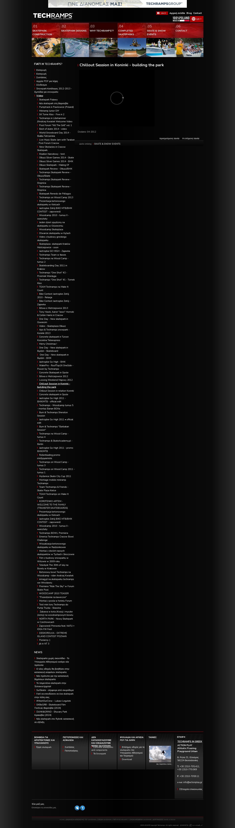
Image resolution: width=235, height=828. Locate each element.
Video (39, 95)
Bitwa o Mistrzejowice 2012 (53, 376)
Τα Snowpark (99, 753)
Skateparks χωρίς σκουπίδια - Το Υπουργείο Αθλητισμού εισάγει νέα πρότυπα (51, 662)
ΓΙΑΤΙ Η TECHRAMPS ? (121, 820)
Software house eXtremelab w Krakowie (195, 825)
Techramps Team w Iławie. (52, 254)
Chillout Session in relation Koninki (56, 390)
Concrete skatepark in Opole (53, 394)
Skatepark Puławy (48, 99)
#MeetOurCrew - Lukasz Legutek (53, 700)
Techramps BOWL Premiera (53, 533)
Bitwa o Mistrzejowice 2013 (53, 308)
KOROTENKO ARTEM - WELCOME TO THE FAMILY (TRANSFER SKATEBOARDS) (52, 504)
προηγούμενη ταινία (169, 138)
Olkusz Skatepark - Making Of (54, 165)
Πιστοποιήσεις (71, 750)
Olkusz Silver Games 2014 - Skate (56, 157)
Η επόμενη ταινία (190, 138)
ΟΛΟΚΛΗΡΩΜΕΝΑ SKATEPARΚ (140, 820)
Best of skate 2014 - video (53, 128)
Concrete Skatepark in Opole (53, 372)
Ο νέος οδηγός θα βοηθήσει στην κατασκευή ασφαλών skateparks (51, 670)
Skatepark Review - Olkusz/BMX (55, 168)
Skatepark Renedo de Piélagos (55, 193)
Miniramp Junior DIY (49, 110)
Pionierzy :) (44, 640)
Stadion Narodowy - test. (52, 153)
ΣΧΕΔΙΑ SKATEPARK (105, 820)
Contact (197, 13)
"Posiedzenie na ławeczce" (53, 597)
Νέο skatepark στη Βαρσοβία (53, 103)
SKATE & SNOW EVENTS (107, 143)
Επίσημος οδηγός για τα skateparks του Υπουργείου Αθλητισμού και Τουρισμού (132, 751)
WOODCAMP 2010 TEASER (54, 593)
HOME (62, 820)
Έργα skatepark (43, 747)
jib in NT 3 (44, 643)
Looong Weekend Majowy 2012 (56, 379)
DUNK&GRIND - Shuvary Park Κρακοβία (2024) (50, 713)
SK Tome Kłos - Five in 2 (51, 114)
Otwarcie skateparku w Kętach (54, 233)
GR (197, 19)
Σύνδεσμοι (41, 84)
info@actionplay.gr (192, 782)
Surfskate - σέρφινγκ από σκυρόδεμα (55, 690)
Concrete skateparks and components (102, 748)
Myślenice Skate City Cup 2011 (55, 476)
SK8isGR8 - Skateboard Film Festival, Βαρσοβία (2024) (50, 706)
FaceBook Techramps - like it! (162, 13)
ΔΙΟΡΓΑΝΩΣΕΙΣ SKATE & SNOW (164, 820)
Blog (189, 13)
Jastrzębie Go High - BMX (52, 361)
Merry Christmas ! (48, 343)
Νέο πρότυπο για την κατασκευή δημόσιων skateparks (51, 677)
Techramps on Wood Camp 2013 (56, 197)
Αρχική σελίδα (177, 13)
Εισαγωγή (41, 70)
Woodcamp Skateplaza (51, 229)
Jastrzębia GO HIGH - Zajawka (54, 251)
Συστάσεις (41, 77)
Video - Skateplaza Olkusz (52, 326)
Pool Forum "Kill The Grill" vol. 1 (55, 125)
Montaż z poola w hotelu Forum (55, 600)
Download (127, 759)
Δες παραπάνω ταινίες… (164, 764)
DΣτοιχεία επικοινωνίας (190, 789)
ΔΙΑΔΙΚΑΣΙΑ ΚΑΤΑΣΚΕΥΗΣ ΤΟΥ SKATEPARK (81, 820)
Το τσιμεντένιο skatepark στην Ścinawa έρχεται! (50, 685)
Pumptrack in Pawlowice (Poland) (56, 107)
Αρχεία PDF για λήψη (47, 81)
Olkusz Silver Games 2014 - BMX (56, 161)
